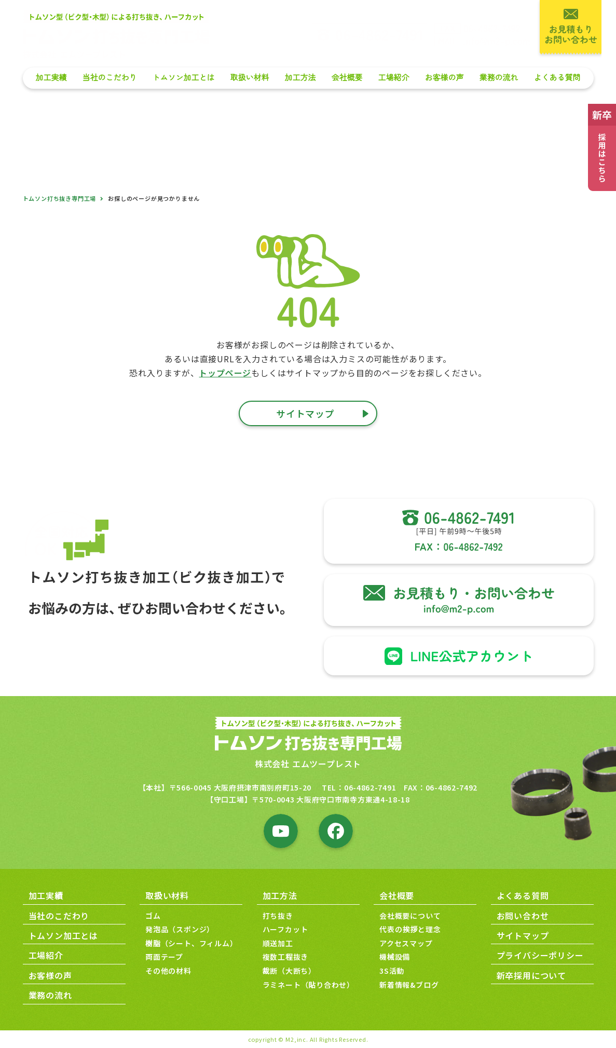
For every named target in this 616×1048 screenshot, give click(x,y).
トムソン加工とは (183, 77)
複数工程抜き (286, 957)
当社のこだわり (109, 77)
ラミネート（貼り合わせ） (309, 984)
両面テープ (164, 957)
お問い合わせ (523, 915)
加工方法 (300, 77)
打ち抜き (278, 915)
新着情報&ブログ (409, 984)
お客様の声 (444, 77)
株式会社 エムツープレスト (308, 764)
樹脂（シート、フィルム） (191, 943)
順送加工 (278, 943)
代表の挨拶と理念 (410, 929)
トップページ (225, 372)
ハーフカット (285, 929)
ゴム (153, 915)
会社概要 (346, 77)
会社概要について (410, 915)
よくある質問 (556, 77)
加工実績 (50, 77)
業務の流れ (498, 77)
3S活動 (391, 971)
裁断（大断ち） (290, 971)
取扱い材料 (249, 77)
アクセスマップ (406, 943)
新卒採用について (531, 975)
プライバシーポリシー (540, 955)
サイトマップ (523, 936)
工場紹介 (393, 77)
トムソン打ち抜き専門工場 (60, 198)
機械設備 (394, 957)
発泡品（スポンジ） (179, 929)
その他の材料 (168, 971)
